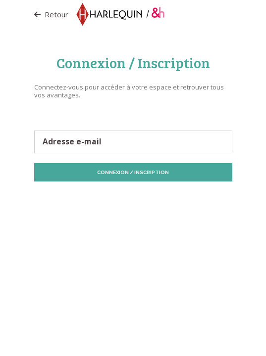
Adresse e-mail (72, 142)
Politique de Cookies (178, 199)
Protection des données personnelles (96, 199)
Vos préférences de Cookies (160, 204)
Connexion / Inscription (133, 172)
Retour (51, 14)
